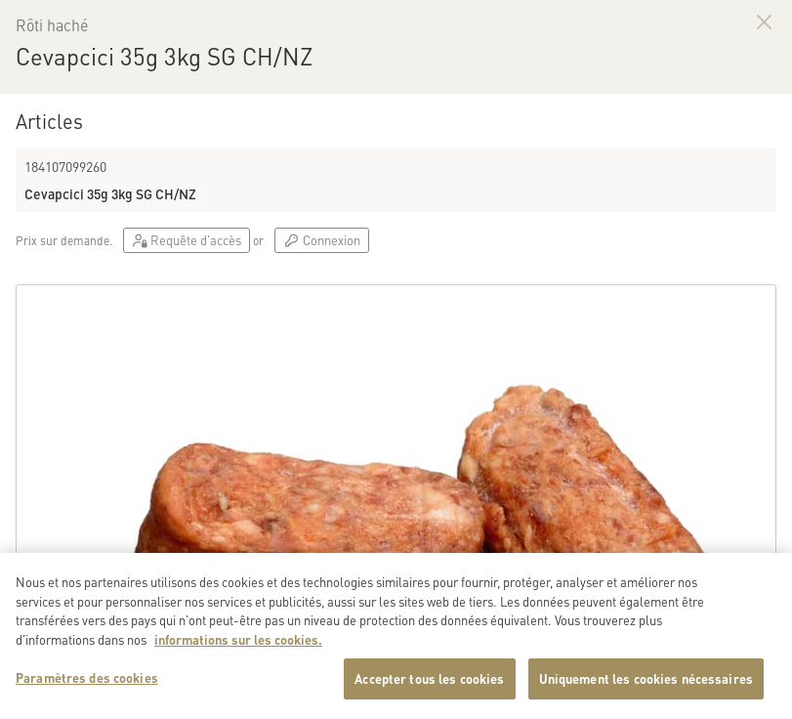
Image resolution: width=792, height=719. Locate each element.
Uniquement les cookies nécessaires (646, 683)
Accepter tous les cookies (429, 683)
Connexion (321, 240)
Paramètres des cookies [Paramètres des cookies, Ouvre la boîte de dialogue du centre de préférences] (87, 682)
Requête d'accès (186, 240)
